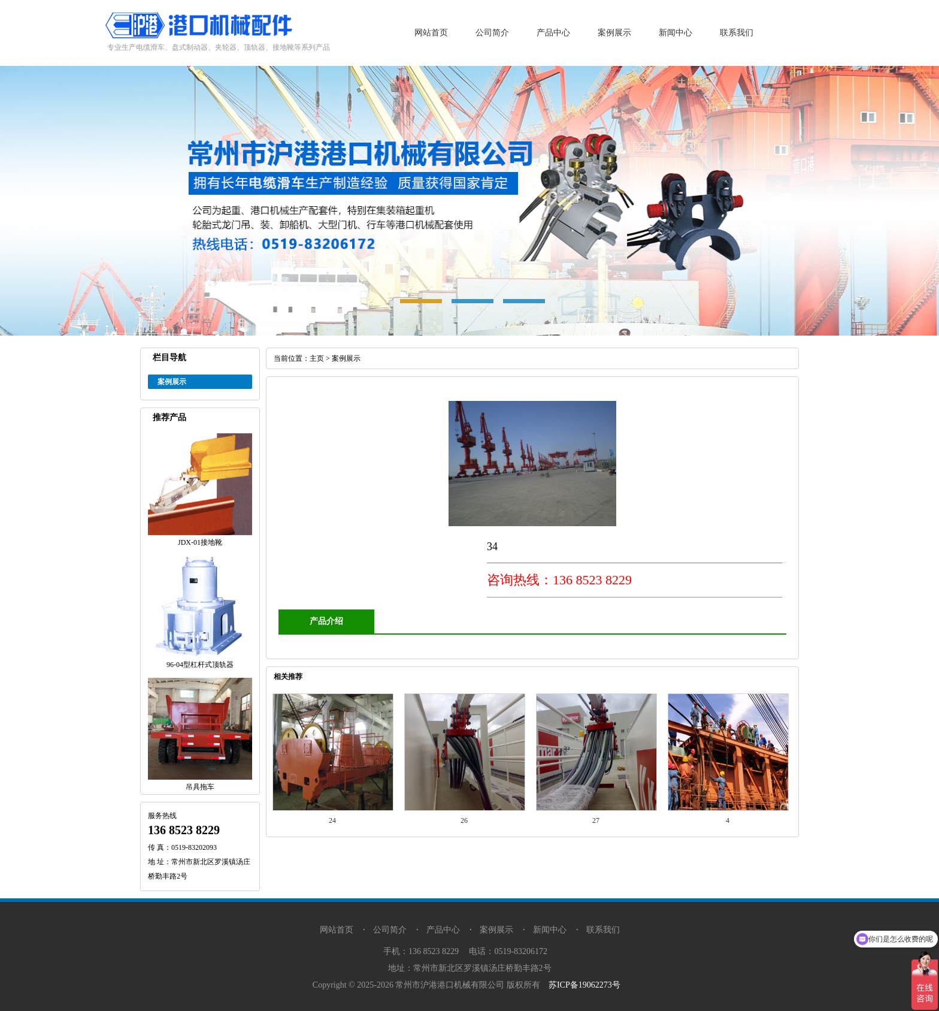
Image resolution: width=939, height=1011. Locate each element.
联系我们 (736, 32)
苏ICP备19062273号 (584, 984)
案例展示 (614, 32)
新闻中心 (675, 32)
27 (595, 820)
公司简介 (492, 32)
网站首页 (431, 32)
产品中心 (553, 32)
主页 (317, 358)
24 (332, 820)
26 (464, 820)
